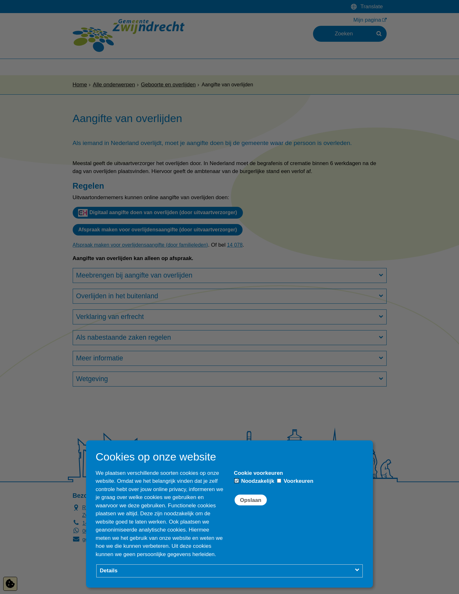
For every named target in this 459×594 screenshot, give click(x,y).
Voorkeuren (295, 481)
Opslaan (250, 500)
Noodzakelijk (254, 481)
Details (109, 571)
